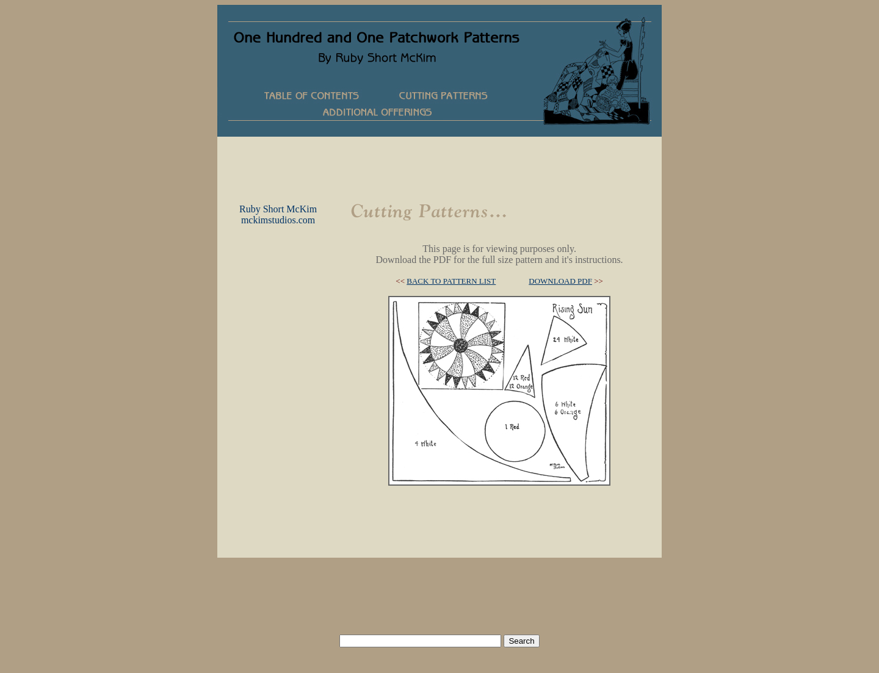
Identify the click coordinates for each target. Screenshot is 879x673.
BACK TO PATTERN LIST (451, 281)
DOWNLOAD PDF (560, 281)
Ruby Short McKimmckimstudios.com (278, 214)
